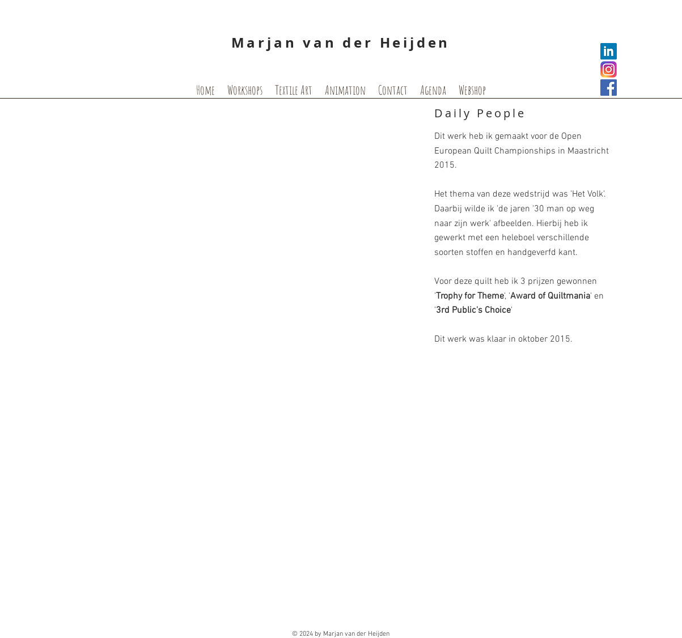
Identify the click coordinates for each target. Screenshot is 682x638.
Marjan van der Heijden (341, 42)
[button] (244, 215)
